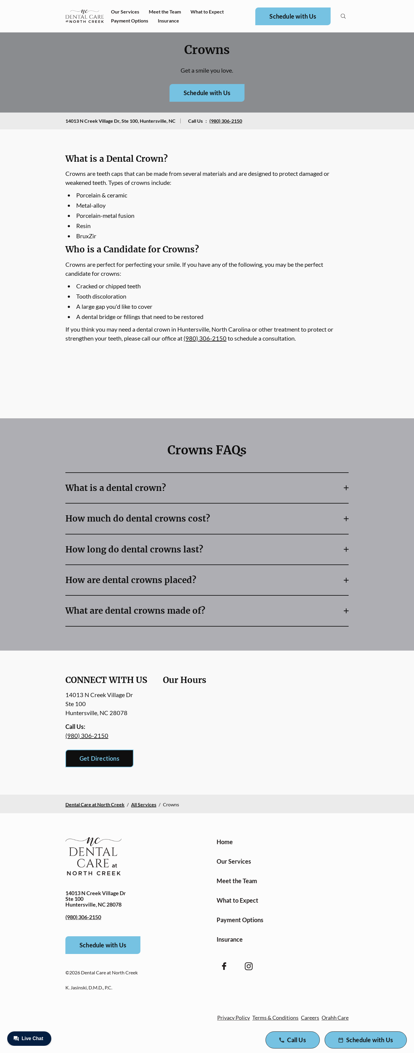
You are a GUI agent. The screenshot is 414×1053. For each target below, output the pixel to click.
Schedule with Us (292, 16)
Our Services (125, 11)
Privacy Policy (233, 1017)
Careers (310, 1017)
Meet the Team (165, 11)
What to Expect (207, 11)
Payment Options (129, 20)
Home (225, 841)
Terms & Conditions (275, 1017)
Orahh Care (335, 1017)
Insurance (168, 20)
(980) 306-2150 (225, 121)
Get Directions (99, 758)
